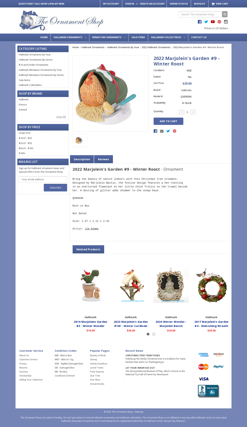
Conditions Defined (65, 375)
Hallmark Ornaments (70, 37)
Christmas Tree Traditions (143, 355)
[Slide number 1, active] (148, 334)
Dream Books (97, 383)
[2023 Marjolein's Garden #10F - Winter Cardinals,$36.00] (131, 285)
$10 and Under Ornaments (33, 64)
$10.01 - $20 (25, 138)
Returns (23, 367)
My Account (111, 3)
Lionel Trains (96, 367)
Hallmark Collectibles (168, 37)
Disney (93, 359)
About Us (24, 355)
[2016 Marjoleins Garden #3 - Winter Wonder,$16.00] (90, 285)
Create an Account (152, 3)
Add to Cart (90, 308)
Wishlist (199, 3)
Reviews (103, 159)
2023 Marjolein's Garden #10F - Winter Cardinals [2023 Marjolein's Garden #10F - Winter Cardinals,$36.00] (131, 323)
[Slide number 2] (154, 334)
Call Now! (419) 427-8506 (41, 3)
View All (61, 117)
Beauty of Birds (98, 355)
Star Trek (95, 375)
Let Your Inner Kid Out (140, 367)
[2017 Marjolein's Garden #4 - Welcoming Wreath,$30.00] (211, 285)
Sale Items (138, 37)
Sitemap (139, 411)
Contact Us (199, 37)
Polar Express (97, 371)
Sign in (129, 3)
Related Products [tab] (88, 249)
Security (23, 371)
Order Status (179, 3)
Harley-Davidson (98, 363)
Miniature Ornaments (109, 37)
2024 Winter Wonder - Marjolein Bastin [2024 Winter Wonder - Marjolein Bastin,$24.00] (171, 323)
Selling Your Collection (31, 379)
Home (44, 37)
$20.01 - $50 (25, 143)
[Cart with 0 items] (220, 3)
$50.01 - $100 (26, 148)
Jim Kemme (92, 229)
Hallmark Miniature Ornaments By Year (40, 69)
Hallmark (24, 99)
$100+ (22, 153)
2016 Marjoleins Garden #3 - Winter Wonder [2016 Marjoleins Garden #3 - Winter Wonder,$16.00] (90, 323)
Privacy (23, 363)
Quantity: (159, 111)
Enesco (23, 104)
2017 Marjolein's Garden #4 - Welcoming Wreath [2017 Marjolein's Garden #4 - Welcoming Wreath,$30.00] (211, 323)
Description (82, 159)
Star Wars (95, 379)
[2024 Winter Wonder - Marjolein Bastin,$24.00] (171, 285)
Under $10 (24, 133)
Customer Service (28, 359)
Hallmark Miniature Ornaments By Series (41, 75)
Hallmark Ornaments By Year (35, 54)
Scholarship (25, 375)
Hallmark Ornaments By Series (36, 59)
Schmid (23, 109)
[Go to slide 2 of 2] (65, 294)
